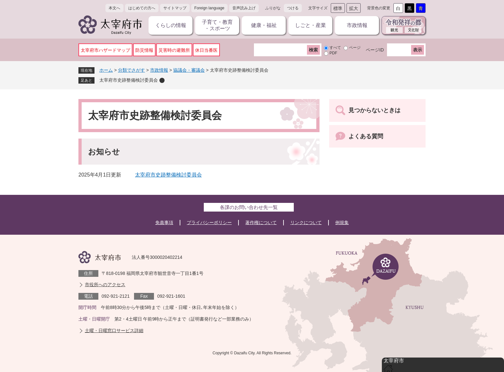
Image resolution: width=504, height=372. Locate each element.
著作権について (261, 222)
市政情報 (357, 25)
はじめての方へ (141, 8)
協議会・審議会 (189, 70)
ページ (355, 47)
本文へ (114, 8)
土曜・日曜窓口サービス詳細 (114, 330)
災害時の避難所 (174, 50)
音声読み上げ (244, 8)
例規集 (342, 222)
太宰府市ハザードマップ (105, 50)
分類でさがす (131, 70)
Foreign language (209, 8)
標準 (337, 8)
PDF (333, 53)
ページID (375, 49)
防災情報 (144, 50)
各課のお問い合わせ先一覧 (249, 207)
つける (293, 8)
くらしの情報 (170, 25)
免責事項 (164, 222)
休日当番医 (206, 50)
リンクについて (306, 222)
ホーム (106, 70)
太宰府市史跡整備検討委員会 (128, 80)
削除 (162, 80)
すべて (335, 47)
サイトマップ (174, 8)
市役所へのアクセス (105, 284)
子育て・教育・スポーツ (217, 25)
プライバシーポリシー (209, 222)
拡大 (353, 8)
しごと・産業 (310, 25)
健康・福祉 (264, 25)
